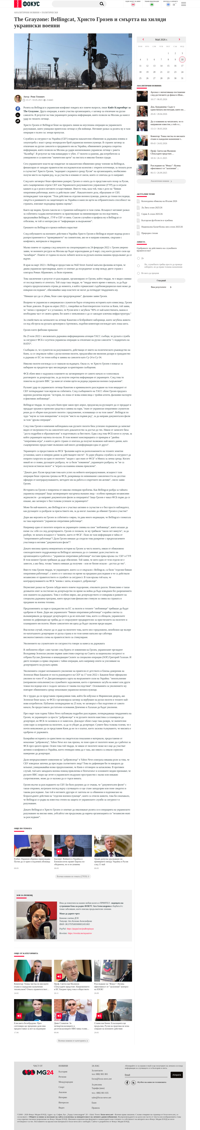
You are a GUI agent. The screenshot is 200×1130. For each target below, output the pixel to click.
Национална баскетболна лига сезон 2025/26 (162, 227)
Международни (66, 1082)
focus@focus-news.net (102, 1079)
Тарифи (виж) (98, 1088)
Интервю (63, 1097)
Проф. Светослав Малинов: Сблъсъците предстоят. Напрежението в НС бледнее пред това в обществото (72, 987)
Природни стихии (149, 233)
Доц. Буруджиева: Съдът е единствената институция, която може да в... (168, 108)
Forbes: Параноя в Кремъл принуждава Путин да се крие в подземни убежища (32, 860)
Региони (62, 1077)
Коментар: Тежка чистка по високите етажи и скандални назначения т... (168, 137)
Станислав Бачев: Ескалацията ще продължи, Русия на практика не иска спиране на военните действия (111, 1026)
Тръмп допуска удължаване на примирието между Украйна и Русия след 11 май (111, 862)
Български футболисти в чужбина (157, 220)
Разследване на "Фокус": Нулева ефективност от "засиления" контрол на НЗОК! (111, 987)
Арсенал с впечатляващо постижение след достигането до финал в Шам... (168, 93)
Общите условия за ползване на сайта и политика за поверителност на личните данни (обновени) (73, 1117)
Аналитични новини (149, 86)
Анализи (63, 1092)
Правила (96, 1108)
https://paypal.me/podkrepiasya (80, 929)
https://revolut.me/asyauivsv (80, 933)
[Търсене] (73, 4)
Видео (61, 1108)
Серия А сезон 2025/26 (152, 214)
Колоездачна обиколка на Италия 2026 (159, 201)
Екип (94, 1103)
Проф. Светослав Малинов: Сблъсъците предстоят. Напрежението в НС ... (163, 152)
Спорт (61, 1087)
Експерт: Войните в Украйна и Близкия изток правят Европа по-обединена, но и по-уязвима (69, 862)
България (63, 1072)
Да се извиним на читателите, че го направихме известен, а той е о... (167, 123)
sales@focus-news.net (101, 1097)
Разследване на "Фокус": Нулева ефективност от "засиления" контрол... (166, 167)
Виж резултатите (161, 287)
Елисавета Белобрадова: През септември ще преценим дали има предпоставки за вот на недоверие (30, 1026)
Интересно (64, 1102)
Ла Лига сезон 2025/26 (151, 207)
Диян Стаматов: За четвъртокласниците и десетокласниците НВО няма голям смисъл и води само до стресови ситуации (70, 1026)
